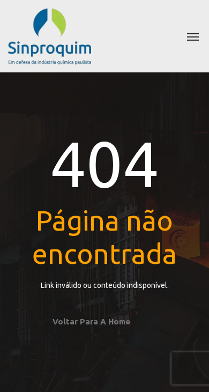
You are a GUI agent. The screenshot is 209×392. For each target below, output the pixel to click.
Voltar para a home (91, 321)
